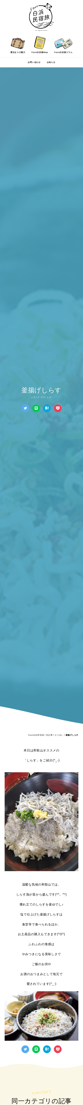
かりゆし (59, 735)
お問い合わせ (34, 62)
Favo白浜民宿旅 (36, 735)
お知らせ (51, 62)
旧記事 (49, 735)
